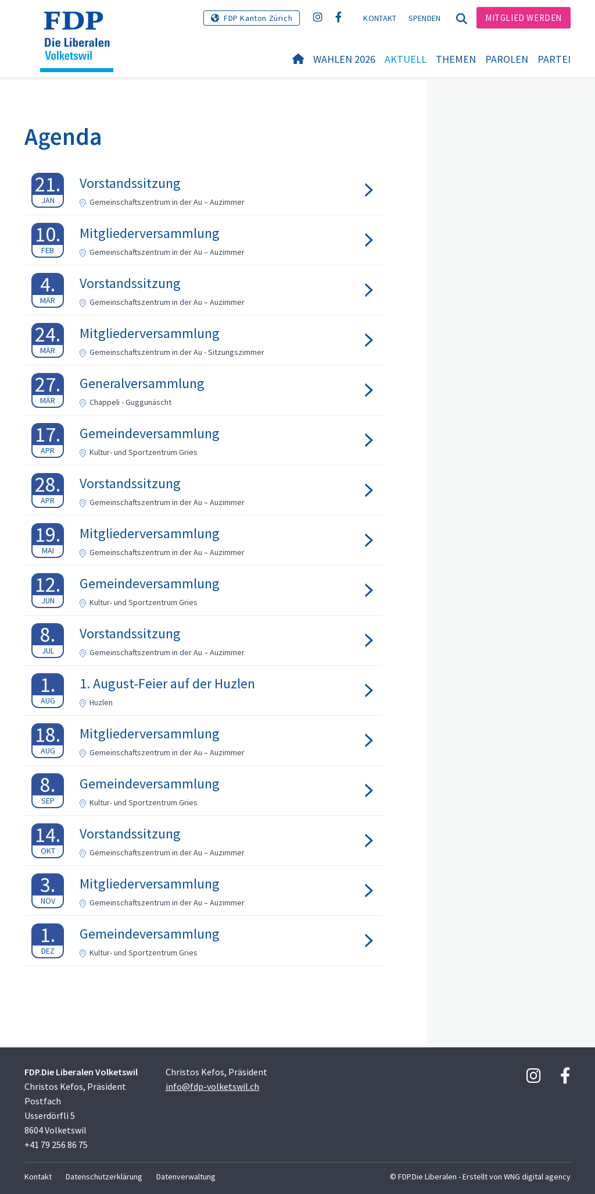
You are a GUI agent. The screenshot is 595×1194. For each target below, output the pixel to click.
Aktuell (405, 59)
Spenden (424, 18)
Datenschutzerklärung (104, 1176)
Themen (456, 59)
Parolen (506, 59)
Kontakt (379, 18)
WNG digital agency (537, 1176)
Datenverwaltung (186, 1176)
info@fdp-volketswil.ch (212, 1086)
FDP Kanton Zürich (258, 18)
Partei (554, 59)
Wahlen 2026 (344, 59)
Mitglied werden (523, 17)
